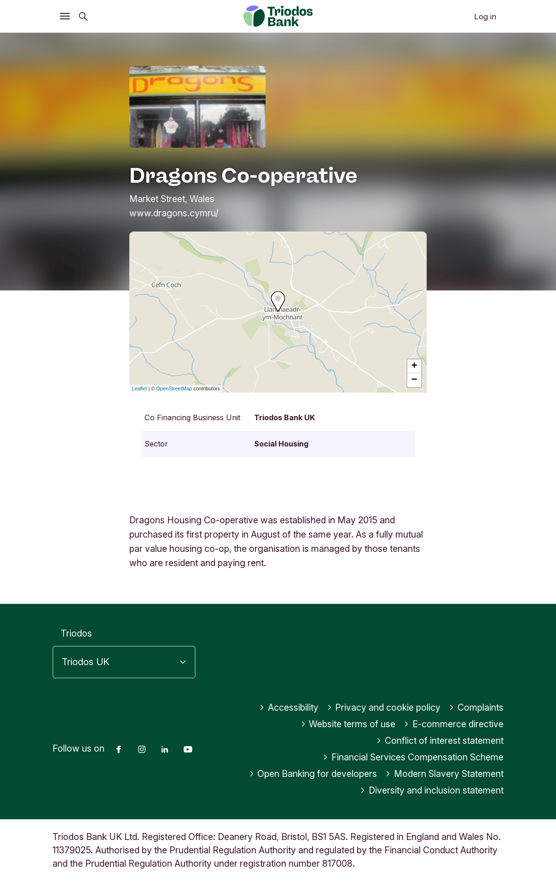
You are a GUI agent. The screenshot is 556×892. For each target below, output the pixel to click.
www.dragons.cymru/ (174, 213)
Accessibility (289, 707)
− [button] (414, 380)
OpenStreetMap (174, 388)
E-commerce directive (454, 724)
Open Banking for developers (313, 773)
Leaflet (139, 388)
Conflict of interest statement (440, 740)
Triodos (76, 633)
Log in (485, 16)
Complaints (476, 707)
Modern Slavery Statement (444, 773)
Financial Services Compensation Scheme (413, 757)
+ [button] (414, 366)
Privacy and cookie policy (384, 707)
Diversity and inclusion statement (432, 790)
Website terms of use (348, 724)
